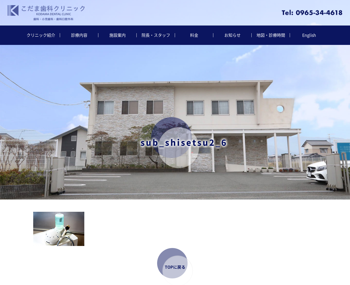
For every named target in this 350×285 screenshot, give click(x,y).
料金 (194, 35)
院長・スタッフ (156, 35)
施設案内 (117, 35)
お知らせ (232, 35)
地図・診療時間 (270, 35)
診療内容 (79, 35)
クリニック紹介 (41, 35)
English (309, 35)
